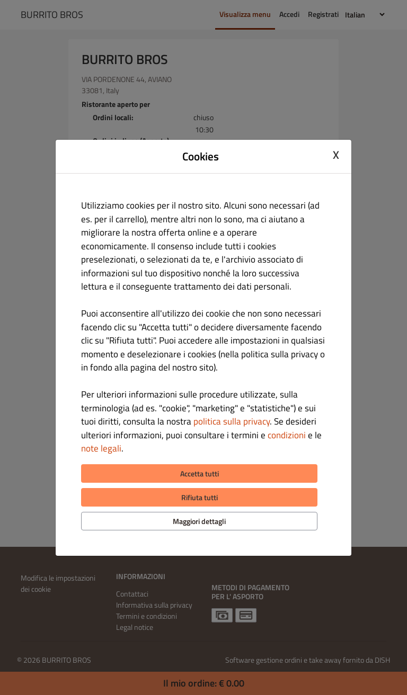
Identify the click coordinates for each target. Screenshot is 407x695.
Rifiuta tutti (199, 497)
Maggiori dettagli (199, 521)
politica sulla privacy (231, 421)
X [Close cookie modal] (336, 155)
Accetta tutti (199, 473)
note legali (101, 448)
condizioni (287, 435)
